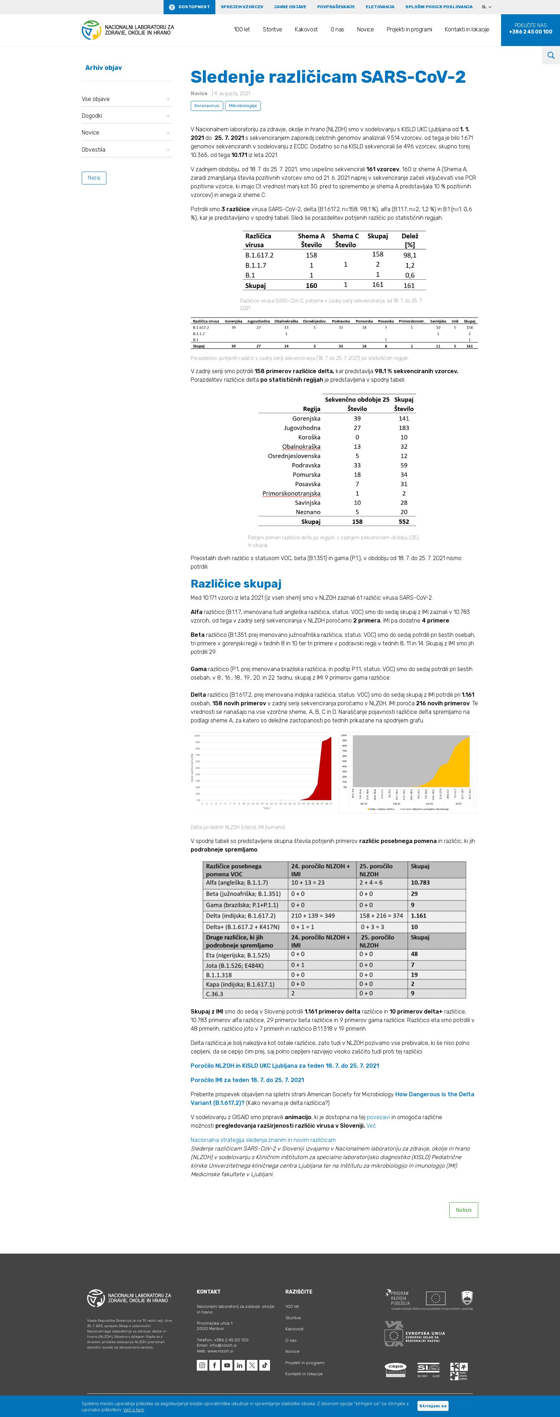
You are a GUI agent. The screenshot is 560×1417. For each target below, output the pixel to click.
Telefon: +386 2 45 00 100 (223, 1339)
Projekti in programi (409, 29)
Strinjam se (433, 1405)
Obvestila (125, 149)
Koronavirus (207, 105)
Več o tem (133, 1409)
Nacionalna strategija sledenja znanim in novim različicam (263, 1140)
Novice (365, 29)
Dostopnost (194, 6)
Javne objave (290, 6)
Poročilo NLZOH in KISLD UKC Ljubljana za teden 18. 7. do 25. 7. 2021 (285, 1065)
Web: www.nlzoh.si (215, 1351)
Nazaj (94, 178)
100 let (242, 29)
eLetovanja (380, 6)
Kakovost (306, 29)
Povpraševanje (336, 6)
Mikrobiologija (243, 105)
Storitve (272, 29)
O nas (337, 29)
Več (371, 1125)
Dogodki (125, 115)
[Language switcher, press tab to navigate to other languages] (489, 7)
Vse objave (125, 99)
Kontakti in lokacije (467, 29)
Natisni (463, 1210)
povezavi (379, 1117)
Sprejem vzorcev (242, 6)
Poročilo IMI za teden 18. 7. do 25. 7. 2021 (247, 1080)
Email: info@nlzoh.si (217, 1345)
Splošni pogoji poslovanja (439, 6)
